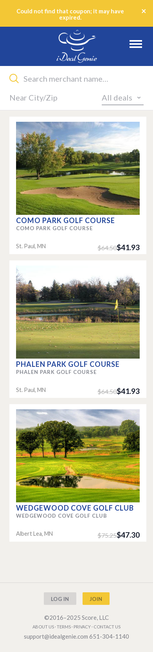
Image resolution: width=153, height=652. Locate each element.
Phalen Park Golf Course (68, 364)
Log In (60, 599)
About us (43, 626)
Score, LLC (95, 617)
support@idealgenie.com (56, 636)
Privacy (82, 626)
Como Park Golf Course (65, 220)
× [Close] (143, 10)
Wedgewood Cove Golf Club (75, 508)
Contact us (107, 626)
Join (96, 599)
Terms (64, 626)
